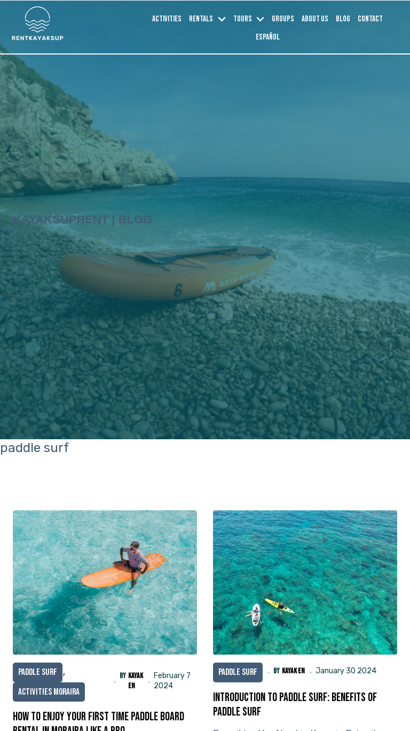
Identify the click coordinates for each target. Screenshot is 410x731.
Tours (242, 19)
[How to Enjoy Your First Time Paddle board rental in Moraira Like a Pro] (105, 582)
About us (315, 19)
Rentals (201, 19)
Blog (343, 19)
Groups (283, 19)
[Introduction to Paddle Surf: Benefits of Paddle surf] (305, 582)
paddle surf (37, 672)
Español (268, 37)
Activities (167, 19)
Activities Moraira (49, 692)
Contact (370, 19)
